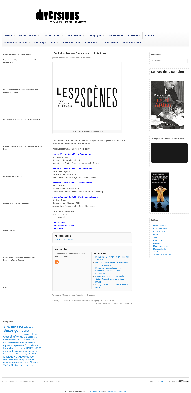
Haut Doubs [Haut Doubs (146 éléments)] (21, 348)
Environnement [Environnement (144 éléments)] (9, 342)
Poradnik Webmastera (116, 391)
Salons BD (91, 42)
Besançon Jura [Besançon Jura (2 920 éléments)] (16, 330)
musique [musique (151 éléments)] (32, 354)
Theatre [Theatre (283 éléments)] (34, 362)
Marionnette (157, 243)
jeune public (157, 240)
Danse (155, 234)
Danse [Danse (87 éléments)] (23, 337)
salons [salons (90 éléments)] (20, 362)
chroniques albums (160, 226)
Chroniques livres (160, 229)
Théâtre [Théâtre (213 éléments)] (14, 365)
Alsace (8, 35)
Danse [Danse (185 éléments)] (29, 337)
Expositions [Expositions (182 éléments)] (30, 342)
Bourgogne (95, 35)
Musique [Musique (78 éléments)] (19, 354)
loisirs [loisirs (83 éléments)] (5, 354)
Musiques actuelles (160, 246)
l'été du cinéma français (72, 295)
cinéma (88, 58)
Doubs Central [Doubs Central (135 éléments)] (14, 340)
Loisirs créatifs (109, 42)
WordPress (164, 381)
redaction (58, 58)
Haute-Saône (116, 35)
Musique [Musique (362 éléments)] (29, 356)
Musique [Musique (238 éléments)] (7, 359)
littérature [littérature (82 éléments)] (28, 351)
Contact (149, 35)
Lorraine (133, 35)
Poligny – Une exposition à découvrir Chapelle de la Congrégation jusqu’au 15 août (83, 301)
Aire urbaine (74, 35)
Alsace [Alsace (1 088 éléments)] (29, 327)
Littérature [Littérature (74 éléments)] (34, 351)
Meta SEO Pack (96, 391)
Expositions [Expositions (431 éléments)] (31, 345)
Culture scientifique (160, 231)
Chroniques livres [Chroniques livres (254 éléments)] (12, 337)
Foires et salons (132, 42)
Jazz (155, 237)
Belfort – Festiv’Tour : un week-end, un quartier (114, 303)
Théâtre (156, 252)
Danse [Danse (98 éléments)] (5, 340)
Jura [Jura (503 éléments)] (14, 350)
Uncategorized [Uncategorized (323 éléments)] (26, 365)
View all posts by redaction (66, 239)
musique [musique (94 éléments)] (25, 354)
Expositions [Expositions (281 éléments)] (9, 348)
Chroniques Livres (44, 42)
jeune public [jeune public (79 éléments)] (7, 351)
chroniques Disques (15, 42)
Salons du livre (71, 42)
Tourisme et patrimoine (162, 255)
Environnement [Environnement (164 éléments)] (27, 340)
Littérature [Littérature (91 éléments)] (20, 351)
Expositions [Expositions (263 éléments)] (18, 345)
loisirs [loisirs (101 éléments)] (14, 354)
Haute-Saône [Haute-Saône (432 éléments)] (33, 348)
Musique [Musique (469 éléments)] (19, 356)
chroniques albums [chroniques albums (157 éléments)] (29, 334)
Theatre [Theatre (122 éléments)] (26, 362)
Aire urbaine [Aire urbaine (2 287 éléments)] (13, 327)
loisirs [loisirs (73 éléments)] (9, 354)
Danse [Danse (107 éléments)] (34, 337)
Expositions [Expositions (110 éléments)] (7, 346)
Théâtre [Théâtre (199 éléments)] (6, 365)
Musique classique (160, 249)
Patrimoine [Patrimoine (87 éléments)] (7, 362)
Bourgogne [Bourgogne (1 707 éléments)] (12, 334)
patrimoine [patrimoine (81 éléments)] (14, 362)
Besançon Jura (27, 35)
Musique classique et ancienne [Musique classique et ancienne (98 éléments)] (23, 360)
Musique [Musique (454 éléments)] (8, 356)
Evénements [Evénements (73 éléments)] (20, 342)
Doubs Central (52, 35)
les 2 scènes (89, 295)
